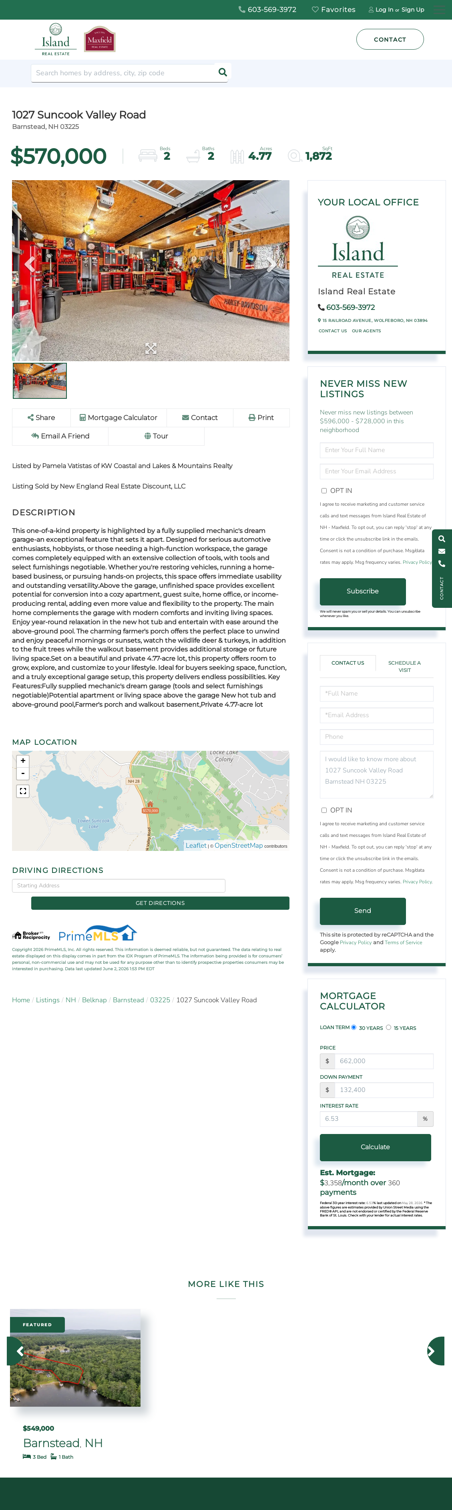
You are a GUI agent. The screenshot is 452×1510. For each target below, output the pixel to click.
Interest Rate (339, 1106)
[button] (219, 73)
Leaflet (196, 846)
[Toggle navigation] (439, 8)
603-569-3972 (268, 10)
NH (71, 988)
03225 (160, 988)
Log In (384, 9)
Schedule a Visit (404, 666)
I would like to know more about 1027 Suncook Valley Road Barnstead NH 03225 (377, 774)
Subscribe (363, 591)
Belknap (94, 988)
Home (21, 988)
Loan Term (335, 1027)
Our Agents (366, 331)
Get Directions (259, 886)
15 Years (401, 1028)
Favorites (334, 10)
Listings (48, 988)
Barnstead (128, 988)
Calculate (363, 1147)
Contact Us (333, 331)
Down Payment (341, 1077)
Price (327, 1048)
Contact (390, 39)
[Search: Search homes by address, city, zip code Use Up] (129, 73)
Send (362, 911)
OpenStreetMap (239, 846)
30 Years (367, 1028)
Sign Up (413, 9)
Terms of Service (403, 942)
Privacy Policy (417, 562)
